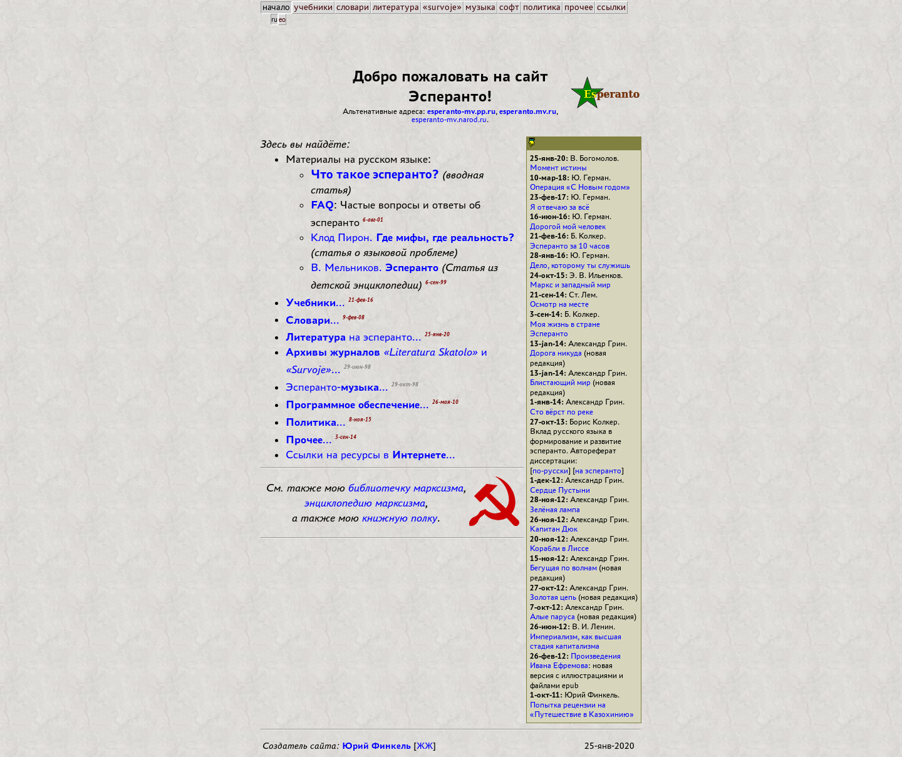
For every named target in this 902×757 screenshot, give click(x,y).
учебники (313, 7)
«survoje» (442, 7)
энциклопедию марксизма (364, 503)
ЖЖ (425, 746)
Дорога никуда (556, 353)
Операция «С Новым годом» (580, 187)
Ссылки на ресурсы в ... (370, 454)
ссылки (611, 7)
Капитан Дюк (554, 528)
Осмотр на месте (559, 304)
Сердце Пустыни (560, 490)
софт (509, 7)
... (315, 302)
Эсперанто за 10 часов (569, 245)
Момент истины (558, 167)
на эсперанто (598, 470)
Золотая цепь (553, 597)
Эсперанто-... (337, 387)
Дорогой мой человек (568, 226)
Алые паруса (552, 616)
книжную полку (399, 518)
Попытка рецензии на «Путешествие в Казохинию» (582, 709)
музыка (480, 7)
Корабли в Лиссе (559, 548)
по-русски (550, 470)
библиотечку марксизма (406, 487)
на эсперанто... (354, 337)
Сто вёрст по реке (561, 411)
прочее (578, 7)
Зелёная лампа (555, 509)
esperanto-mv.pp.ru (461, 111)
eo (282, 19)
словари (352, 7)
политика (542, 7)
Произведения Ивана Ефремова (575, 661)
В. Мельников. (374, 267)
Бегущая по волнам (563, 567)
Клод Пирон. (412, 237)
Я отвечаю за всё (559, 207)
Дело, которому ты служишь (580, 265)
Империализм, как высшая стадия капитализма (575, 641)
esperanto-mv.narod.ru (449, 119)
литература (396, 7)
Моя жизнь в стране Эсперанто (565, 329)
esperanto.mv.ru (527, 111)
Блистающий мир (560, 382)
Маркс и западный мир (570, 284)
